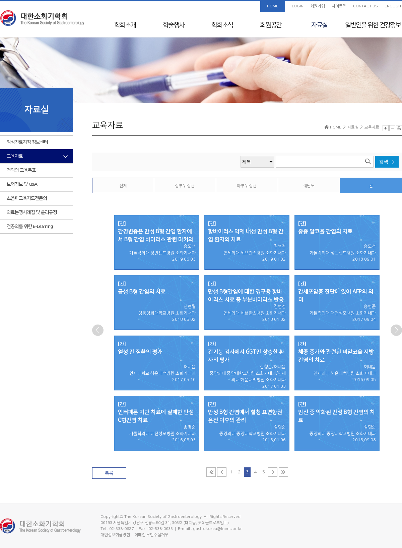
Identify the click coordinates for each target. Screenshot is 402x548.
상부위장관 (185, 185)
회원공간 (270, 25)
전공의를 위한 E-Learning (30, 226)
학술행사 (173, 25)
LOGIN (298, 6)
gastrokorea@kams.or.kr (217, 529)
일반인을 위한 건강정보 (373, 25)
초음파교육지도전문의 (27, 198)
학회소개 (125, 25)
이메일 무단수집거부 (151, 535)
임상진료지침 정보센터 (27, 142)
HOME (272, 6)
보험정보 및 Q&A (22, 184)
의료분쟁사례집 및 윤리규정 (32, 212)
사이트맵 (339, 6)
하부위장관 (247, 185)
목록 (109, 473)
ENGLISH (393, 6)
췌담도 (309, 185)
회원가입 (317, 6)
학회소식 (222, 25)
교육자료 (15, 156)
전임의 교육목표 (21, 170)
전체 (123, 185)
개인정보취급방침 (115, 535)
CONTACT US (365, 6)
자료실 (319, 25)
